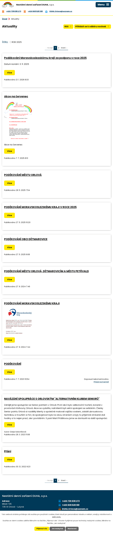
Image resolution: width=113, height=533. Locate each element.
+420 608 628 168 (70, 505)
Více (9, 73)
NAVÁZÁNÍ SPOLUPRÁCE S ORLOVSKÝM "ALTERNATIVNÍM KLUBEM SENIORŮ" (52, 399)
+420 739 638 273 (71, 501)
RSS (67, 26)
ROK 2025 (17, 42)
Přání (7, 451)
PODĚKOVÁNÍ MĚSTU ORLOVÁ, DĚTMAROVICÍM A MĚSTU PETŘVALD (46, 271)
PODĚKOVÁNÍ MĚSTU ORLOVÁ (23, 175)
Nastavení (72, 529)
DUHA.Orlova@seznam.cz (75, 509)
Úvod (4, 19)
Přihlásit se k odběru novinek (92, 26)
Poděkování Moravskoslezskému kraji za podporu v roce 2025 (45, 58)
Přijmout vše (41, 529)
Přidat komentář (101, 382)
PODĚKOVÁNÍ (12, 364)
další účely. (56, 517)
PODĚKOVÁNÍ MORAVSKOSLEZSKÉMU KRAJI (32, 303)
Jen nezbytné (57, 529)
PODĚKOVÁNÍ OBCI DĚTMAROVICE (25, 239)
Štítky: (5, 42)
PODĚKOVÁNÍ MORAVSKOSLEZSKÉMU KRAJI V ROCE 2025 (40, 207)
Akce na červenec (16, 97)
